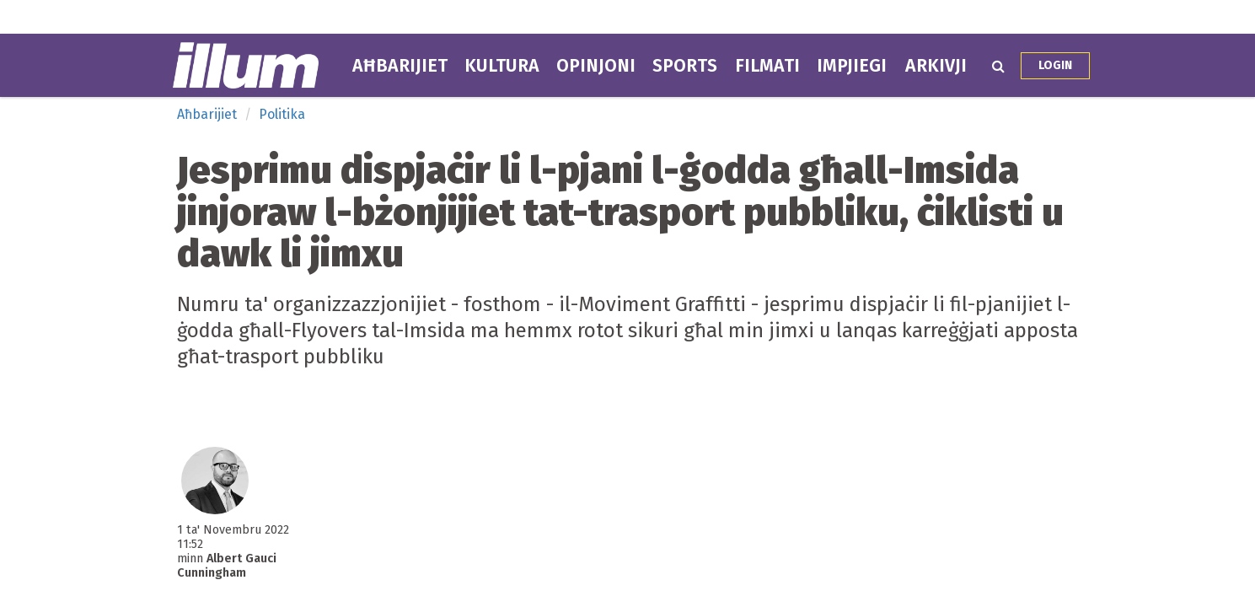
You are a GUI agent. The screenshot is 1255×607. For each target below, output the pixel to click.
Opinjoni (596, 66)
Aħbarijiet (400, 66)
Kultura (501, 66)
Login (1055, 65)
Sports (684, 66)
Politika (282, 114)
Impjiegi (852, 66)
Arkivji (936, 66)
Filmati (767, 66)
